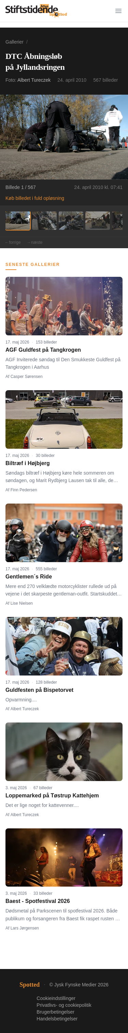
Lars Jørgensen (25, 928)
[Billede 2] (44, 220)
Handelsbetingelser (57, 1018)
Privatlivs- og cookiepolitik (64, 1005)
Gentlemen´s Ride (28, 576)
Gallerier (14, 42)
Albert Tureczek (34, 80)
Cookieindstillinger (56, 998)
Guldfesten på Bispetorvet (39, 690)
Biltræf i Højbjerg (27, 463)
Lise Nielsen (22, 603)
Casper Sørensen (27, 376)
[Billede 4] (97, 220)
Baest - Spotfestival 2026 (37, 901)
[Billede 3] (71, 220)
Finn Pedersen (24, 490)
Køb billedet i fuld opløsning (34, 198)
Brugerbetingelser (55, 1012)
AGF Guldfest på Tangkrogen (43, 350)
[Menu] (118, 11)
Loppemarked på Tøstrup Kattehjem (52, 795)
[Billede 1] (17, 220)
